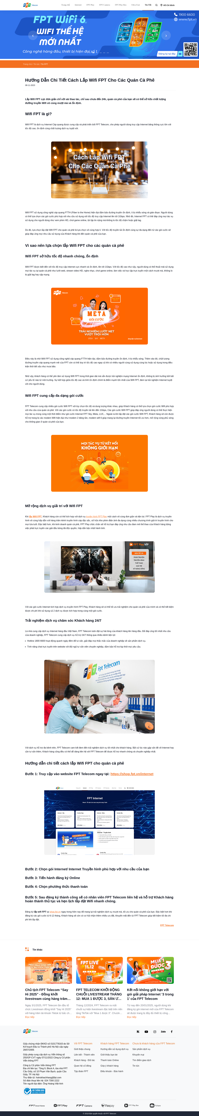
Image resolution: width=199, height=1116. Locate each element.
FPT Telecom (167, 925)
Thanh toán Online (110, 1060)
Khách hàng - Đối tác (84, 1060)
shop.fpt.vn (55, 912)
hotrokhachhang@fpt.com (48, 1077)
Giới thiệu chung (82, 1049)
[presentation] (33, 35)
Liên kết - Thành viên (84, 1054)
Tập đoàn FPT (81, 1071)
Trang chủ (65, 5)
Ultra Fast (135, 5)
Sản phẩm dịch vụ (141, 1049)
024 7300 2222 (51, 1080)
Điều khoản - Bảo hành (112, 1071)
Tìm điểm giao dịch (141, 1060)
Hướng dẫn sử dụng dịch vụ (115, 1049)
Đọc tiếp (29, 1017)
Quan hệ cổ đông (82, 1066)
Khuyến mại (138, 1054)
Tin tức (135, 1066)
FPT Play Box (120, 5)
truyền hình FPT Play (96, 516)
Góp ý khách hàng (110, 1066)
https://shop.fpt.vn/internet (132, 774)
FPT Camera (104, 5)
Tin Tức (148, 5)
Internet (78, 5)
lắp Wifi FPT (35, 516)
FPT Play (90, 5)
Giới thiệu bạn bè (109, 1054)
